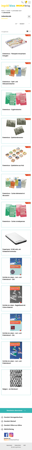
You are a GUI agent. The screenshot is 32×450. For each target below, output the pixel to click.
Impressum (9, 445)
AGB (24, 445)
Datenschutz (18, 445)
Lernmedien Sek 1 (17, 10)
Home (3, 10)
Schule (8, 10)
